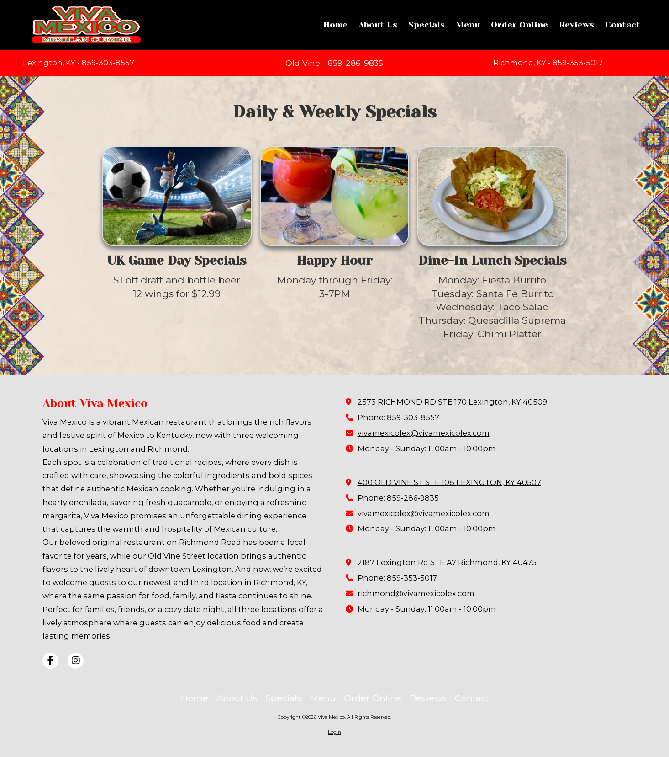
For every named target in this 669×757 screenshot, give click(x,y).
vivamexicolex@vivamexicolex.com (424, 432)
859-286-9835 (413, 497)
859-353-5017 (412, 577)
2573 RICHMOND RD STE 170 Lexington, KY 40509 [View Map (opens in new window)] (452, 401)
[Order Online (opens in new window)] (519, 25)
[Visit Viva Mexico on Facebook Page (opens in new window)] (50, 661)
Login (334, 732)
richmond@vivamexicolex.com (416, 593)
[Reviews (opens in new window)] (576, 25)
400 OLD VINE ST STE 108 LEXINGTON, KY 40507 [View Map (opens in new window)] (449, 482)
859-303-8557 (413, 417)
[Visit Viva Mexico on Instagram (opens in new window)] (76, 661)
